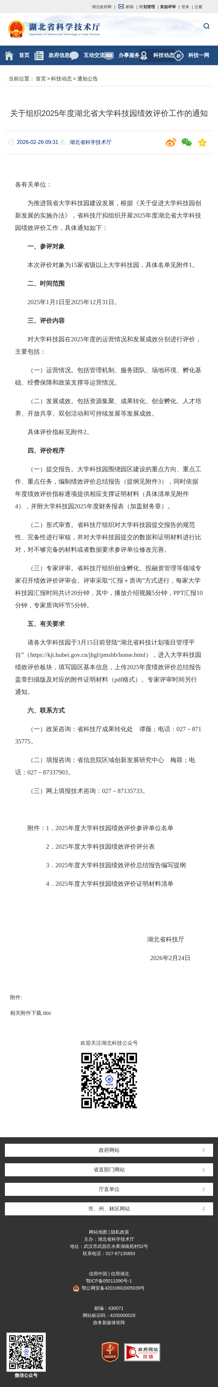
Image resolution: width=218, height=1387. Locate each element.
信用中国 (98, 1273)
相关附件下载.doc (30, 1013)
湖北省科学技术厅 (109, 29)
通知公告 (87, 78)
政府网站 (109, 1150)
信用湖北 (120, 1273)
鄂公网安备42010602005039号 (109, 1288)
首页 (41, 78)
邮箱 (126, 7)
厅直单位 (109, 1189)
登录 (185, 7)
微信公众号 (26, 1375)
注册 (198, 7)
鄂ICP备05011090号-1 (109, 1280)
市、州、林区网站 (109, 1208)
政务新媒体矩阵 (109, 1322)
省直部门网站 (109, 1169)
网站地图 (98, 1232)
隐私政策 (120, 1232)
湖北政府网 (101, 7)
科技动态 (61, 78)
